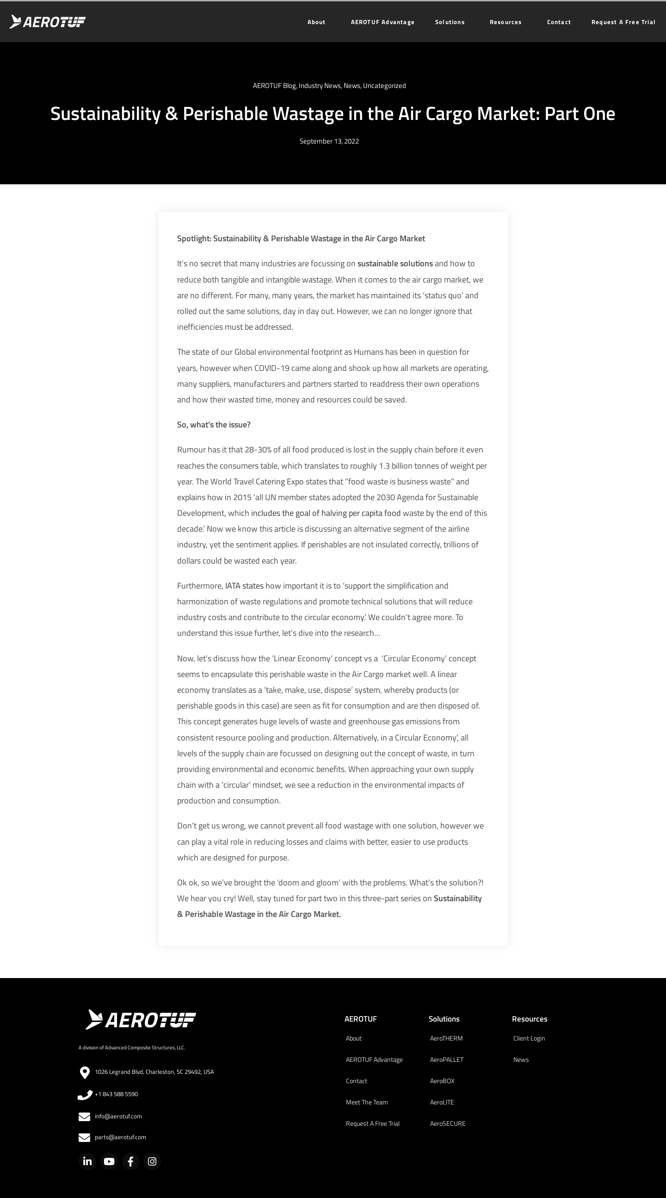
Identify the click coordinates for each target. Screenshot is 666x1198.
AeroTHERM (446, 1038)
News (352, 85)
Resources (508, 21)
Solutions (452, 21)
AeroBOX (442, 1080)
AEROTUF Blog (274, 85)
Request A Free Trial (624, 21)
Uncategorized (384, 85)
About (319, 21)
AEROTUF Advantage (383, 21)
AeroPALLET (446, 1059)
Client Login (529, 1038)
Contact (559, 21)
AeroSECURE (448, 1123)
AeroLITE (442, 1102)
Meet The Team (367, 1102)
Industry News (320, 85)
